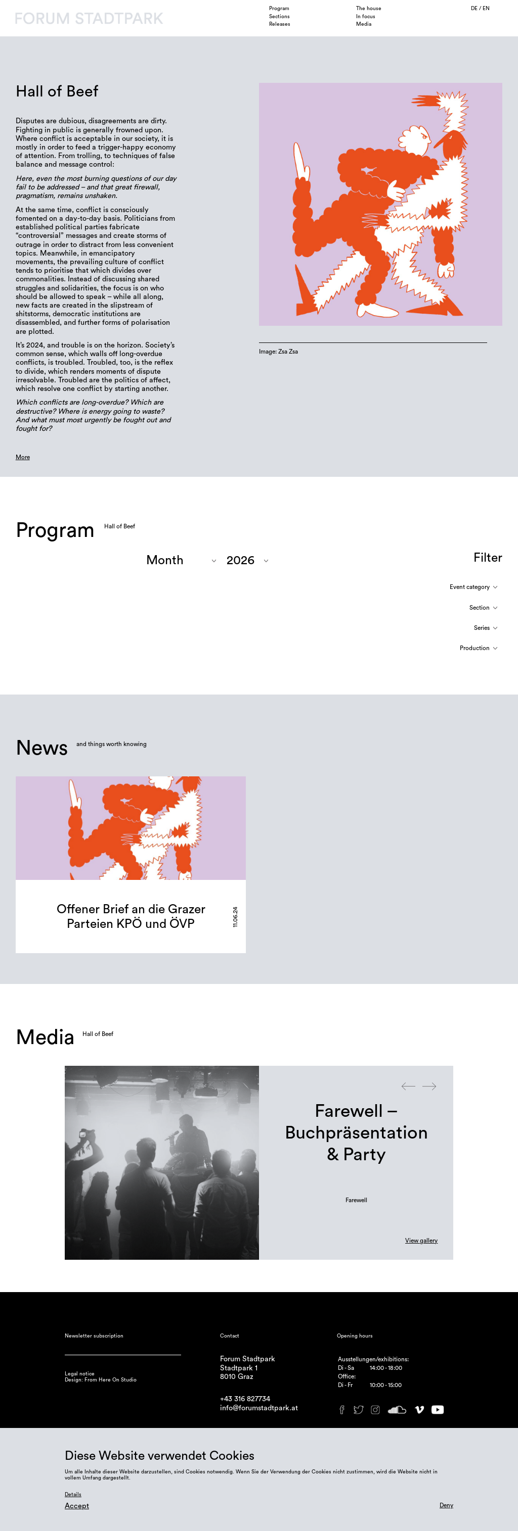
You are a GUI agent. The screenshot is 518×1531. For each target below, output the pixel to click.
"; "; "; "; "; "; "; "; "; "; (181, 560)
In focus (365, 16)
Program (279, 8)
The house (368, 8)
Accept (77, 1506)
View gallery (421, 1241)
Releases (279, 24)
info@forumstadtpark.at (259, 1408)
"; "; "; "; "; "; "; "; (247, 560)
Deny (446, 1505)
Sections (279, 16)
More (23, 457)
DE (475, 8)
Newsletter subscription (94, 1336)
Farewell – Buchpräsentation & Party (356, 1133)
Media (363, 24)
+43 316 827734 (245, 1399)
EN (486, 8)
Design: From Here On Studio (101, 1379)
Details (73, 1494)
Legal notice (80, 1373)
